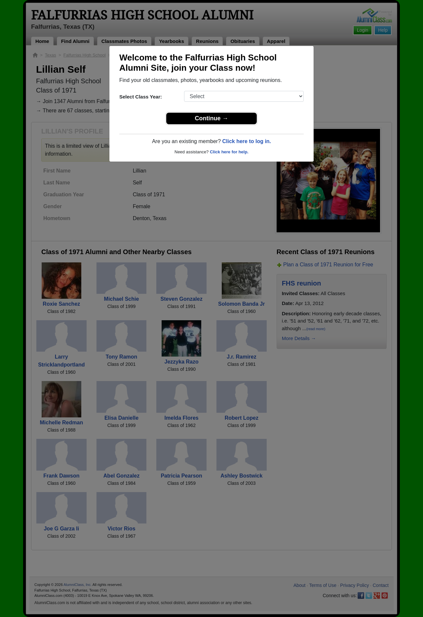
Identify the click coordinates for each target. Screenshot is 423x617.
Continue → (211, 118)
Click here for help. (229, 151)
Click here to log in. (246, 141)
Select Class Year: (140, 96)
